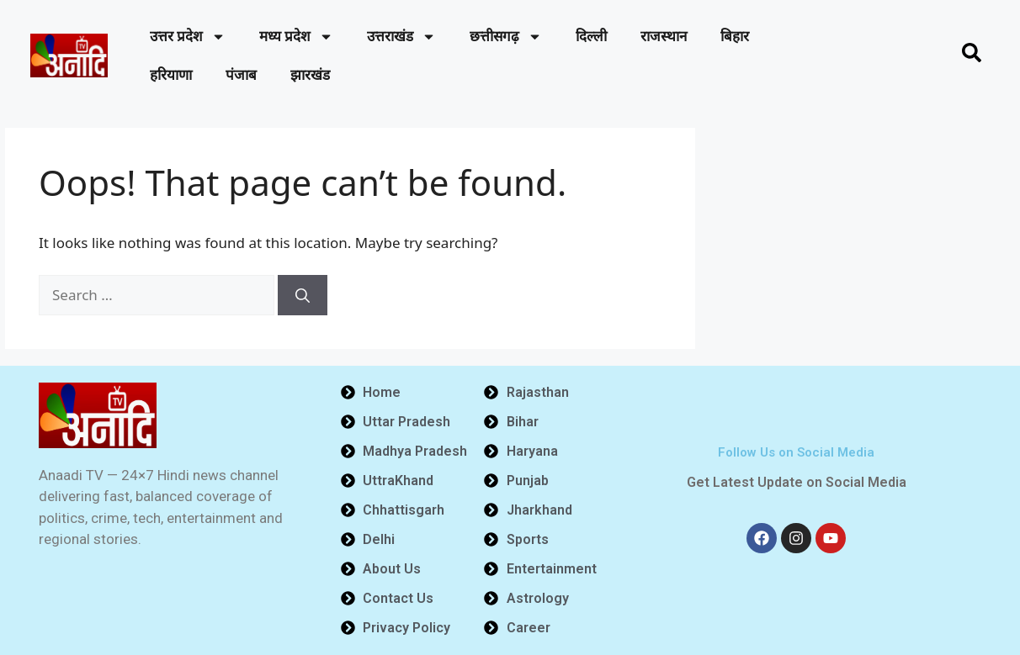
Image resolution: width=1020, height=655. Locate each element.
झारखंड (310, 74)
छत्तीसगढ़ (506, 36)
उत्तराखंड (401, 36)
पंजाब (241, 74)
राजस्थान (663, 36)
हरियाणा (171, 74)
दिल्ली (591, 36)
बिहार (734, 36)
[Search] (302, 295)
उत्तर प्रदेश (188, 36)
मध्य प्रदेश (296, 36)
